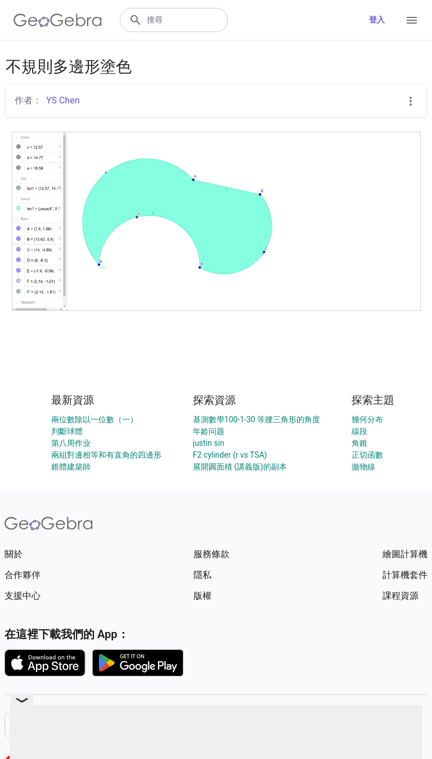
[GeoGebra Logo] (58, 20)
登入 (377, 19)
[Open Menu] (411, 20)
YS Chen (63, 100)
